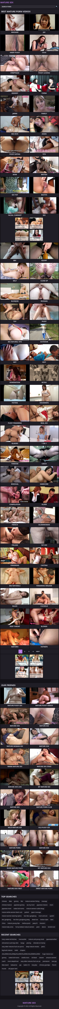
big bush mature (7, 950)
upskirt (52, 916)
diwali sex (35, 919)
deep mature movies (32, 947)
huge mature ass (47, 954)
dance (44, 927)
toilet (16, 950)
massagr (44, 901)
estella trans (25, 958)
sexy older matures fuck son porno (13, 947)
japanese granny (19, 905)
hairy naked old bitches (9, 939)
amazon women (51, 958)
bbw (10, 901)
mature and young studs (36, 939)
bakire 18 (27, 965)
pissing (29, 943)
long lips (34, 965)
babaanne (14, 965)
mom (51, 905)
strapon (22, 950)
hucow (4, 969)
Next (38, 651)
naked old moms (19, 908)
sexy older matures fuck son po (30, 961)
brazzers (42, 923)
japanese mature (42, 905)
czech (3, 961)
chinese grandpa (44, 965)
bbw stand (5, 965)
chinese (4, 901)
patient (27, 912)
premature (46, 961)
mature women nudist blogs (35, 908)
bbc (22, 901)
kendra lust (51, 927)
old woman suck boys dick (10, 943)
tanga (22, 943)
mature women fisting (32, 901)
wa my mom (31, 905)
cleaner (41, 958)
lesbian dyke (44, 919)
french (54, 965)
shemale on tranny (39, 943)
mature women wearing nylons (12, 916)
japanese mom (6, 908)
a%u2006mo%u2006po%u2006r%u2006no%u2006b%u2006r (21, 954)
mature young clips (14, 923)
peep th (35, 923)
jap (20, 965)
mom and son (43, 916)
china (3, 923)
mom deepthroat (13, 961)
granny (16, 901)
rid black (34, 958)
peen (38, 927)
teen (51, 919)
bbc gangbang (6, 919)
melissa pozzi (26, 923)
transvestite (22, 939)
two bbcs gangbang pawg (21, 919)
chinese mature (7, 905)
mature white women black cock (12, 912)
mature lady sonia (7, 927)
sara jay (54, 961)
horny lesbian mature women (25, 927)
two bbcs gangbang (30, 916)
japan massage (36, 912)
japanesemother (51, 939)
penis (43, 947)
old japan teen (12, 969)
